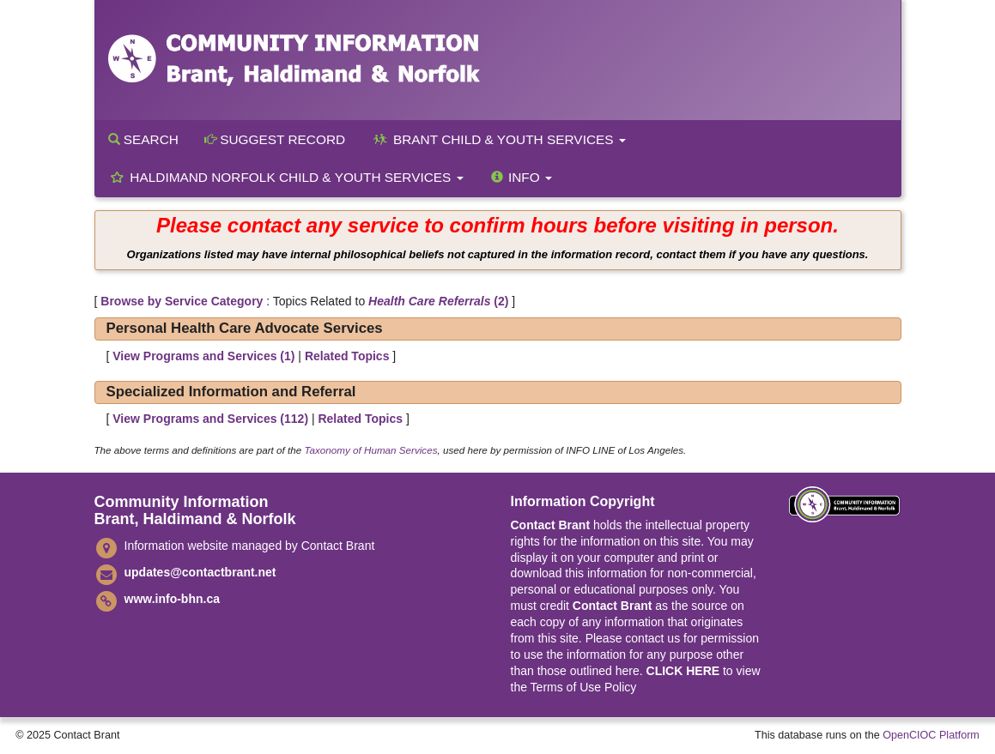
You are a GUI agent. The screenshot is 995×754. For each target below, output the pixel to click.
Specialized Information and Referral (231, 391)
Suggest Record (274, 139)
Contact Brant (551, 525)
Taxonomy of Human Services (370, 449)
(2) (438, 301)
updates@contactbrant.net (200, 572)
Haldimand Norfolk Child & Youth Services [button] (286, 177)
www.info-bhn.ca (172, 599)
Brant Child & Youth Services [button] (498, 139)
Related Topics (347, 356)
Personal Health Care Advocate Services (244, 328)
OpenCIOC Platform (931, 735)
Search (143, 139)
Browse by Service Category (181, 301)
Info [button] (520, 177)
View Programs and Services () (203, 356)
